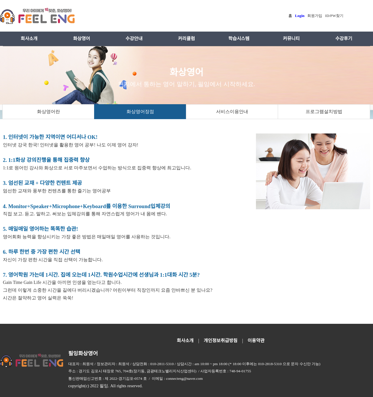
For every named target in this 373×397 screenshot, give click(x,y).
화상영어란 (48, 111)
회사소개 (29, 38)
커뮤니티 (291, 38)
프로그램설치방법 (324, 111)
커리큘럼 (186, 38)
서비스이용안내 (232, 111)
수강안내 (134, 38)
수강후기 (343, 38)
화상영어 (81, 38)
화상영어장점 (140, 111)
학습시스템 (239, 38)
